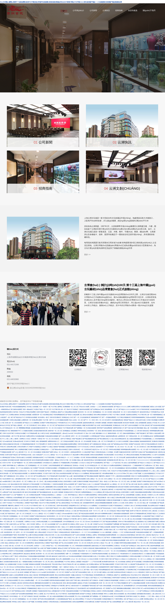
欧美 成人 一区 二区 (130, 508)
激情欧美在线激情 (75, 527)
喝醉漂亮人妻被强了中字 (106, 476)
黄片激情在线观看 (16, 409)
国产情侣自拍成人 (105, 508)
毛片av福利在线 (7, 441)
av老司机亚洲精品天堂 (150, 588)
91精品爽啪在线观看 (71, 412)
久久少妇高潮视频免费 (55, 521)
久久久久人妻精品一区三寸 (52, 455)
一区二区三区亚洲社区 (30, 425)
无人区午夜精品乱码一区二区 (9, 428)
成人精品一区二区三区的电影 (21, 508)
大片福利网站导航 (130, 569)
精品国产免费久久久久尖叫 (100, 551)
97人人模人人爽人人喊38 (10, 439)
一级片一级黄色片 (63, 567)
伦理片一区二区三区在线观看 (79, 436)
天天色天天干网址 (52, 532)
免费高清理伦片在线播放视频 (140, 406)
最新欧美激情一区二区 (115, 433)
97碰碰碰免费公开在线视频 (69, 463)
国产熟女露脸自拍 (102, 439)
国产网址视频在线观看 (91, 476)
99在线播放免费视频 (32, 519)
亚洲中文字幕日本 (53, 444)
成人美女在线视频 (135, 519)
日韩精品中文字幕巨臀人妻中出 (72, 519)
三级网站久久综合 (24, 439)
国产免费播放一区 (79, 428)
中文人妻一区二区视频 (79, 537)
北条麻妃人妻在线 (140, 495)
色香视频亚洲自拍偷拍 (143, 594)
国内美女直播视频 (131, 468)
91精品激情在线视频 (51, 436)
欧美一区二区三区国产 (87, 497)
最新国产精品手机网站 (145, 457)
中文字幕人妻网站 (56, 406)
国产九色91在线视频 (131, 425)
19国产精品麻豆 (141, 433)
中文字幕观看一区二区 (112, 447)
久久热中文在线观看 (122, 441)
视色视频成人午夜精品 (9, 511)
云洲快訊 (106, 10)
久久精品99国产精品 (88, 452)
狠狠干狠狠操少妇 (101, 468)
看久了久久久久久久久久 (141, 460)
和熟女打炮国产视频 (123, 511)
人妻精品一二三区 (61, 495)
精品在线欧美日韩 (16, 484)
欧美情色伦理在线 (119, 572)
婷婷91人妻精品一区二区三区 (92, 519)
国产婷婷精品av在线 (24, 455)
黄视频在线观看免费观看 (134, 489)
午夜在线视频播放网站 (19, 406)
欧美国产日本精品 (85, 594)
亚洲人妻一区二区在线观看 (13, 423)
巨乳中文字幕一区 (65, 460)
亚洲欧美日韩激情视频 (113, 500)
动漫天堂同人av (34, 500)
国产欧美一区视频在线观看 (53, 471)
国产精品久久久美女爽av (43, 497)
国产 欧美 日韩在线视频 (103, 585)
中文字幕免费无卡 (109, 441)
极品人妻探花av (10, 543)
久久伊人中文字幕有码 (31, 505)
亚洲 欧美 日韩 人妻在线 (149, 511)
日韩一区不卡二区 (131, 540)
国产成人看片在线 (131, 484)
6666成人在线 (106, 444)
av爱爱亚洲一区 (37, 414)
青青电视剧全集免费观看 (88, 516)
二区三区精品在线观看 (66, 441)
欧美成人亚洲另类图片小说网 (67, 481)
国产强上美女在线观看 (66, 543)
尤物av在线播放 (134, 441)
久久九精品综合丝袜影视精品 (72, 471)
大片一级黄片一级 (44, 406)
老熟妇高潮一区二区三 (120, 412)
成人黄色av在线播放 (86, 414)
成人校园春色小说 (26, 468)
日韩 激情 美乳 (155, 524)
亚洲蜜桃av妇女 (148, 436)
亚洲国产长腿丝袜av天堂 (47, 500)
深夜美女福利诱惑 (32, 487)
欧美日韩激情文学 (133, 412)
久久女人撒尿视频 (42, 479)
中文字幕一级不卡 (48, 420)
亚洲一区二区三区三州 (143, 524)
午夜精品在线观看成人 (48, 495)
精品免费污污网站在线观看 (81, 455)
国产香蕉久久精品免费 (72, 414)
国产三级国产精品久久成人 (83, 484)
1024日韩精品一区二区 (16, 596)
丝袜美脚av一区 (92, 431)
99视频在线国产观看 (45, 540)
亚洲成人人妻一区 (97, 441)
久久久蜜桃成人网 (98, 492)
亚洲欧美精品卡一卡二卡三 (64, 457)
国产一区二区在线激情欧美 (82, 417)
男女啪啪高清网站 (145, 455)
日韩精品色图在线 (64, 532)
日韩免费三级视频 (100, 423)
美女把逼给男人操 (82, 588)
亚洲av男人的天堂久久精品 (95, 543)
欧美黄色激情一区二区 (40, 561)
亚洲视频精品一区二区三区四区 (102, 412)
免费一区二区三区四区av (30, 540)
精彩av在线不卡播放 (10, 537)
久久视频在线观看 (26, 431)
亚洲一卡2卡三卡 (94, 511)
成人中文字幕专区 (49, 594)
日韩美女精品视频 (14, 420)
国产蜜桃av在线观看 (104, 527)
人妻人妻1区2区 (143, 500)
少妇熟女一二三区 (95, 406)
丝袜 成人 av (12, 545)
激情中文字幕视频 (155, 484)
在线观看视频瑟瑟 (55, 433)
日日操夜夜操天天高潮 (105, 505)
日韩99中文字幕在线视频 (52, 489)
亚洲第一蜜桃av (54, 460)
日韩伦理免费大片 (22, 447)
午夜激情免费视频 (135, 516)
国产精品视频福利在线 (89, 439)
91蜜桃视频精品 (157, 414)
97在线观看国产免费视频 (111, 524)
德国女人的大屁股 (155, 406)
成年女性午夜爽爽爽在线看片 (104, 513)
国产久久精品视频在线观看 (137, 583)
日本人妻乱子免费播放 (66, 508)
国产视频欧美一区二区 (21, 463)
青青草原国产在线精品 (119, 577)
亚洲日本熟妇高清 (151, 583)
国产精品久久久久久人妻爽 (122, 406)
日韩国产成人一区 (50, 545)
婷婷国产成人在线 (37, 559)
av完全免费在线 (89, 602)
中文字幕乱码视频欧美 (123, 417)
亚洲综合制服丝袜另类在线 (10, 444)
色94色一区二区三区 (80, 543)
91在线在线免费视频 (75, 556)
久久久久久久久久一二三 (131, 591)
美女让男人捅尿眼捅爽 (45, 487)
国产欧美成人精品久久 (75, 548)
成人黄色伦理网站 (78, 599)
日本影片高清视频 (151, 420)
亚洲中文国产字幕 (71, 580)
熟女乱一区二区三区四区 (71, 497)
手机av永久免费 (84, 406)
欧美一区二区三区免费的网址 (25, 543)
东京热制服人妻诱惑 (124, 561)
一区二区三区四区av (139, 447)
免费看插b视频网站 (133, 551)
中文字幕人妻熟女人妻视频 (72, 561)
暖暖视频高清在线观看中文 (43, 583)
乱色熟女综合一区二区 (25, 471)
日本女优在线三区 (117, 585)
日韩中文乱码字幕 (7, 433)
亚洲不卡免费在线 (81, 487)
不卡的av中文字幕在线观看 (93, 599)
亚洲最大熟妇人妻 (77, 460)
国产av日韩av (158, 481)
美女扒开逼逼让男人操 (69, 564)
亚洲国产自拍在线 (134, 444)
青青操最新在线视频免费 (121, 513)
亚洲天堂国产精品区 (42, 412)
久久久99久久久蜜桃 (98, 540)
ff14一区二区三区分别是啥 (54, 428)
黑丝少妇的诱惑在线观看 (63, 473)
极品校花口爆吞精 (107, 489)
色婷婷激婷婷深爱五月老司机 (9, 412)
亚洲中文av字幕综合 (157, 569)
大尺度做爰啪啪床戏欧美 (27, 444)
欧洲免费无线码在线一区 (10, 559)
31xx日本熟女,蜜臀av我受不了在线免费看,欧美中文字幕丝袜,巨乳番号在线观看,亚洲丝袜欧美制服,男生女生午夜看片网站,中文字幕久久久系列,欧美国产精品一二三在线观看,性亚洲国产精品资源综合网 (61, 404)
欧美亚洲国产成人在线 (93, 425)
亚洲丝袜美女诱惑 (131, 497)
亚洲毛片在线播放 (33, 449)
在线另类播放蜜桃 (106, 425)
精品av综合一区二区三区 (33, 567)
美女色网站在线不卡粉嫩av (156, 505)
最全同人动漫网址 (143, 484)
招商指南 (119, 10)
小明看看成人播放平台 (57, 412)
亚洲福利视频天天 (107, 599)
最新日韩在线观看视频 (76, 468)
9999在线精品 (82, 431)
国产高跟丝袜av (10, 513)
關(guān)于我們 (149, 10)
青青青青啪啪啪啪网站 (138, 417)
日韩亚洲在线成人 (100, 452)
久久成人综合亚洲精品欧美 (117, 439)
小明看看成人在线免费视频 (146, 468)
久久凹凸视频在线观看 (61, 420)
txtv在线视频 (156, 457)
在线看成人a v (45, 529)
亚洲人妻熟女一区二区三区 (94, 479)
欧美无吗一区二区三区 (85, 412)
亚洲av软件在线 (140, 420)
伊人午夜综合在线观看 (75, 423)
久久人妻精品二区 (148, 559)
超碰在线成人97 (96, 545)
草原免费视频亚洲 (58, 414)
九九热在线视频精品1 (148, 473)
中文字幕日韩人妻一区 (58, 409)
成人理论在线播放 (130, 594)
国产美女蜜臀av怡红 (40, 476)
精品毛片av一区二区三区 (100, 449)
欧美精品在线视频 (25, 414)
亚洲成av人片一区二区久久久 (14, 585)
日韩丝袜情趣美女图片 (138, 580)
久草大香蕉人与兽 (104, 471)
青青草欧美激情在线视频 (99, 553)
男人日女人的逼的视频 (114, 548)
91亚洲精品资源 (47, 414)
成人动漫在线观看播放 (133, 439)
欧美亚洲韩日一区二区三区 (55, 516)
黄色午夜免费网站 (85, 540)
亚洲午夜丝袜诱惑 (62, 505)
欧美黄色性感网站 (137, 537)
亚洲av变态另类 (110, 492)
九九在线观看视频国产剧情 (8, 535)
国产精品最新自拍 (132, 577)
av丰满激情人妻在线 (15, 583)
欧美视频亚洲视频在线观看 (20, 548)
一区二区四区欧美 (85, 449)
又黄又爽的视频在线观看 (154, 447)
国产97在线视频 (136, 561)
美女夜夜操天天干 (96, 521)
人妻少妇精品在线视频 (50, 481)
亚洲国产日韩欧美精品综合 (48, 423)
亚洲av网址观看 (37, 420)
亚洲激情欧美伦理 (112, 460)
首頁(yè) (63, 10)
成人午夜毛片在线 (43, 433)
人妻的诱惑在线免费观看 (122, 476)
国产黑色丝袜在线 (82, 511)
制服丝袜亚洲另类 (124, 452)
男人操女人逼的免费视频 (129, 463)
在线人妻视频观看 (140, 423)
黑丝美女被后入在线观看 (24, 457)
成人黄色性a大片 (66, 455)
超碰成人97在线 (152, 423)
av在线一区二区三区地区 (146, 567)
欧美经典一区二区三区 (43, 553)
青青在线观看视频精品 (80, 508)
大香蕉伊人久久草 (152, 495)
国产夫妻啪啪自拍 (95, 444)
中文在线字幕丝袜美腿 (19, 487)
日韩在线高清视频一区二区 (66, 545)
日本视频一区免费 (112, 452)
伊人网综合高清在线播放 (131, 455)
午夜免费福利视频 (107, 473)
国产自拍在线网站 (81, 572)
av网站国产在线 (7, 492)
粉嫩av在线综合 (76, 575)
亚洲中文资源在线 (73, 449)
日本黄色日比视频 (19, 433)
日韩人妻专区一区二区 (19, 481)
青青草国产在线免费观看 (104, 428)
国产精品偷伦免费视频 (110, 521)
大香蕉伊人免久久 (129, 505)
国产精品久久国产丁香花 (10, 556)
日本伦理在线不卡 (79, 433)
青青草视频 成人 (11, 465)
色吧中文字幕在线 (85, 500)
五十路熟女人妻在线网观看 (129, 500)
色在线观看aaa (77, 529)
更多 (87, 255)
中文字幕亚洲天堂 (154, 449)
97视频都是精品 (32, 588)
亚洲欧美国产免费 (47, 452)
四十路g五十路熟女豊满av (72, 516)
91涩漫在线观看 (91, 428)
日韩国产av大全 (98, 524)
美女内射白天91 (136, 575)
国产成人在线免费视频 (127, 495)
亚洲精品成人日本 (67, 417)
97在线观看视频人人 (129, 431)
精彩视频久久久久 (101, 433)
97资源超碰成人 (118, 505)
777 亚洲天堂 (44, 519)
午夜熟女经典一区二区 (135, 436)
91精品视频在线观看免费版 (68, 444)
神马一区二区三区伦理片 (103, 420)
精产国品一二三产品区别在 (112, 463)
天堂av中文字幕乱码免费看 (27, 412)
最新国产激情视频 (58, 447)
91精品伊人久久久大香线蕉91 (135, 572)
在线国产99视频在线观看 (21, 529)
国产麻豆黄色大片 (71, 588)
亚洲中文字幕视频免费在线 (138, 513)
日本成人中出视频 (22, 564)
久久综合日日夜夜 (92, 559)
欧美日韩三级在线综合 (144, 508)
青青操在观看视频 (91, 457)
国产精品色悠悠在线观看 (19, 473)
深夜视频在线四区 (37, 457)
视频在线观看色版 (100, 548)
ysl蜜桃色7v (56, 463)
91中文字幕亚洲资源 (143, 409)
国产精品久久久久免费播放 (31, 423)
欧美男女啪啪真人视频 (78, 425)
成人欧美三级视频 (57, 492)
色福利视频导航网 (73, 594)
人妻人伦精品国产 (37, 455)
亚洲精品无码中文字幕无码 (96, 487)
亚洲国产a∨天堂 (35, 529)
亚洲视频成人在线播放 (70, 431)
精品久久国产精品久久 (38, 508)
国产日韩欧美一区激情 (96, 580)
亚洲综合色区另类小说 (122, 516)
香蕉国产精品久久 (129, 420)
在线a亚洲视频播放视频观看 (103, 503)
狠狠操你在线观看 (107, 406)
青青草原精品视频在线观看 (127, 543)
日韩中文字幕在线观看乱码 (149, 444)
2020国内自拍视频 (31, 417)
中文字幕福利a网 (68, 428)
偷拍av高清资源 (117, 431)
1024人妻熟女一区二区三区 (45, 425)
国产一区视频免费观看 (109, 417)
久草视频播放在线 (63, 468)
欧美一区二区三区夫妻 (94, 572)
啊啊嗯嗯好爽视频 (24, 428)
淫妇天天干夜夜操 (71, 409)
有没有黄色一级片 (43, 417)
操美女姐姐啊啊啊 (77, 602)
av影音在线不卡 (76, 585)
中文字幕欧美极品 (87, 575)
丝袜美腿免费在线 (117, 420)
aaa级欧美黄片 (7, 481)
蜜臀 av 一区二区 (41, 524)
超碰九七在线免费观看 (16, 575)
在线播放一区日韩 (79, 457)
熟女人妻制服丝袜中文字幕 (56, 591)
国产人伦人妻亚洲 (64, 436)
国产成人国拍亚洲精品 (63, 503)
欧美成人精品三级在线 (31, 575)
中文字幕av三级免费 (119, 414)
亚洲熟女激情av (14, 414)
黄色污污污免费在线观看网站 (112, 465)
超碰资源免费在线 (88, 423)
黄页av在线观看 (69, 484)
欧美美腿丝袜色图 (13, 460)
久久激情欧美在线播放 (35, 473)
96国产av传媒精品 (34, 447)
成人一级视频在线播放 (25, 561)
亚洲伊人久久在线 (118, 503)
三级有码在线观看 (83, 409)
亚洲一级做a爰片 (28, 409)
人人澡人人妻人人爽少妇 (59, 540)
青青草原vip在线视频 (55, 519)
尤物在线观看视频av (128, 433)
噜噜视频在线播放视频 (123, 588)
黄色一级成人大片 (105, 481)
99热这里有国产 (94, 481)
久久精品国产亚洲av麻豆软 (100, 484)
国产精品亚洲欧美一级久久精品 (104, 497)
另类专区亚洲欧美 (55, 417)
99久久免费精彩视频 (21, 449)
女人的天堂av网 (23, 500)
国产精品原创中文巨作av (63, 425)
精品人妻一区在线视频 (151, 428)
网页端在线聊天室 (95, 473)
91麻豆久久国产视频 (28, 602)
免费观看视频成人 (86, 492)
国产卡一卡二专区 (89, 420)
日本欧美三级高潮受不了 (96, 447)
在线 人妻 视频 (131, 481)
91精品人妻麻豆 (157, 551)
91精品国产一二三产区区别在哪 (91, 561)
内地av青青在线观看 (79, 479)
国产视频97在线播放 (50, 548)
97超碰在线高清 (42, 591)
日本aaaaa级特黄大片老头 (69, 513)
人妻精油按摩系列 (75, 452)
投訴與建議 (132, 10)
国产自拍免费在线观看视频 (24, 594)
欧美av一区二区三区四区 (61, 452)
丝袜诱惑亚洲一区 (9, 532)
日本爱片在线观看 (38, 471)
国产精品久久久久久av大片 (8, 572)
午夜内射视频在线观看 (25, 577)
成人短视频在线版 (10, 564)
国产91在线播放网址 (96, 463)
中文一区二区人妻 (142, 449)
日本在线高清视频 (148, 489)
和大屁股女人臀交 (73, 524)
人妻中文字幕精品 (65, 439)
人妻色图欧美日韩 (19, 479)
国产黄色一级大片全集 (91, 569)
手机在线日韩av (57, 564)
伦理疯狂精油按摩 (127, 479)
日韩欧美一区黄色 (36, 439)
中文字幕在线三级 (89, 468)
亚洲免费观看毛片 (129, 585)
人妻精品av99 (118, 591)
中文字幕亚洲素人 (49, 457)
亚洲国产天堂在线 (38, 468)
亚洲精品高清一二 (45, 449)
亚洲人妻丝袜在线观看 (105, 431)
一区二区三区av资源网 (41, 580)
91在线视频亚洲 (93, 583)
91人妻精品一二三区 (144, 596)
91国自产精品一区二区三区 (42, 409)
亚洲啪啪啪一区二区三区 (70, 406)
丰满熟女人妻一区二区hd (35, 481)
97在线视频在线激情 (143, 569)
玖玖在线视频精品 (93, 532)
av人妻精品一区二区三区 (117, 484)
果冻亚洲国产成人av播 (65, 476)
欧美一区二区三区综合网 (117, 457)
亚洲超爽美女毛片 (66, 489)
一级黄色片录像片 (155, 527)
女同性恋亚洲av (20, 567)
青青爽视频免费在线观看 (128, 449)
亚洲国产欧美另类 (5, 406)
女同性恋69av (22, 556)
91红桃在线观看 (108, 455)
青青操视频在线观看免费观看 (107, 535)
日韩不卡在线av (31, 479)
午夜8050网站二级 (120, 599)
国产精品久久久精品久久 (145, 463)
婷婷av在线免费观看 (96, 455)
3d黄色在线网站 (102, 495)
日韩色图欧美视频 (147, 561)
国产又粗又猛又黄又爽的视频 (134, 428)
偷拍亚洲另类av (145, 412)
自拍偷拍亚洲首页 (103, 457)
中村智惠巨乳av (155, 412)
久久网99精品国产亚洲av (97, 436)
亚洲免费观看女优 (99, 575)
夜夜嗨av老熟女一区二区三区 (153, 599)
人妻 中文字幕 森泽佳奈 (18, 436)
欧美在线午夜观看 (128, 423)
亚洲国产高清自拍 (131, 527)
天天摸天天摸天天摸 (49, 473)
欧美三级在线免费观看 (58, 553)
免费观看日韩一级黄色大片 (95, 537)
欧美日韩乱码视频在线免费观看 (138, 471)
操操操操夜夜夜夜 (145, 441)
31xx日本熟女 (118, 455)
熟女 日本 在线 (90, 433)
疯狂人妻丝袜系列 (82, 580)
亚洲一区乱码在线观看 (70, 551)
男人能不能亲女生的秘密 (36, 489)
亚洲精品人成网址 (91, 535)
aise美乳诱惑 (126, 548)
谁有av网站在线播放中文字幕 (102, 414)
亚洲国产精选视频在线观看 (90, 471)
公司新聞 (93, 10)
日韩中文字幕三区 (136, 588)
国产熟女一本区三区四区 (27, 524)
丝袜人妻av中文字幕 (150, 487)
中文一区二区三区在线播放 (32, 452)
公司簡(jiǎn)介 (78, 10)
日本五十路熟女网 (117, 508)
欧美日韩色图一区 (5, 473)
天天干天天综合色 (82, 447)
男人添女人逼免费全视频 (26, 580)
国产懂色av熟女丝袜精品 (59, 449)
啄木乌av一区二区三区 (126, 460)
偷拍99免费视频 (78, 476)
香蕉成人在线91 (96, 591)
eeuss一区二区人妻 (126, 447)
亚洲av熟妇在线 (46, 564)
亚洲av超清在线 (18, 441)
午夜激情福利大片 (85, 553)
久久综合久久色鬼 (83, 463)
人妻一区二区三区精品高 (108, 511)
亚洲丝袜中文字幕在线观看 (31, 484)
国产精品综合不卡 (18, 417)
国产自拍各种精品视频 (157, 425)
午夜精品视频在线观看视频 (150, 519)
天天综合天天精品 (29, 585)
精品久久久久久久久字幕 (45, 588)
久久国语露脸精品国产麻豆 (63, 599)
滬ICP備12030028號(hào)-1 (18, 384)
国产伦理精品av (95, 409)
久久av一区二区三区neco (82, 521)
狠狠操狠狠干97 (96, 417)
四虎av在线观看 (151, 417)
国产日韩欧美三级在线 (9, 489)
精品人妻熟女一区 (22, 489)
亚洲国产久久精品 (46, 447)
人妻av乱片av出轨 (67, 433)
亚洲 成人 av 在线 (70, 511)
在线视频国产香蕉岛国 (88, 585)
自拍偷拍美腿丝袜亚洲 (157, 409)
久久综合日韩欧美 (20, 588)
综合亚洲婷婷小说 (7, 479)
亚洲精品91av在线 (107, 596)
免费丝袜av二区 (22, 465)
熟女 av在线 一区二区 (75, 420)
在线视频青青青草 (88, 503)
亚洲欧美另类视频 (82, 481)
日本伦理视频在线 (68, 521)
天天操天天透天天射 (121, 564)
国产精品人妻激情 (16, 425)
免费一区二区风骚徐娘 (72, 553)
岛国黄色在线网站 (131, 414)
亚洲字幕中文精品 (136, 452)
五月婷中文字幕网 (29, 441)
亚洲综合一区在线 (78, 465)
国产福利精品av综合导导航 (119, 444)
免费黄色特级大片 (118, 428)
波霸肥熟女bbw (125, 575)
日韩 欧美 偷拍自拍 (143, 431)
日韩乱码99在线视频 (62, 500)
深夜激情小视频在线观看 (114, 423)
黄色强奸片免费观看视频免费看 (93, 529)
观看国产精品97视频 (31, 503)
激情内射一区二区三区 (55, 431)
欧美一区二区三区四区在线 (47, 505)
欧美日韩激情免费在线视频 (40, 460)
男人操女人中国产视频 (134, 473)
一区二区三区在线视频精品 (116, 468)
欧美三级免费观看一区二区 (109, 409)
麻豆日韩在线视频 (30, 492)
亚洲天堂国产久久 (7, 495)
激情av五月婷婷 (62, 548)
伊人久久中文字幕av (120, 473)
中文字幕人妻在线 (143, 425)
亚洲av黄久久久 (78, 569)
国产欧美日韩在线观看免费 (46, 599)
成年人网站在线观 (40, 532)
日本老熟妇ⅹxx (47, 463)
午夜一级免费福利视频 (98, 500)
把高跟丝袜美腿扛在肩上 (90, 556)
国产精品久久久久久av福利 (127, 409)
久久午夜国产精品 (121, 529)
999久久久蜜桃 (38, 594)
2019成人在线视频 (32, 406)
